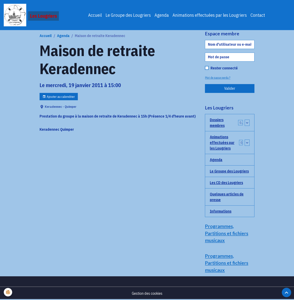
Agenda (161, 15)
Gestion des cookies (147, 293)
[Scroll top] (286, 292)
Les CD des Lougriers (226, 182)
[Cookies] (8, 292)
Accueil (95, 15)
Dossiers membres (217, 122)
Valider (229, 88)
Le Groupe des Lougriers (128, 15)
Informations (220, 211)
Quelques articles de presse (227, 196)
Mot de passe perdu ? (217, 78)
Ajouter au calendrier (59, 96)
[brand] (31, 15)
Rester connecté (224, 68)
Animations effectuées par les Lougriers (209, 15)
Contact (257, 15)
